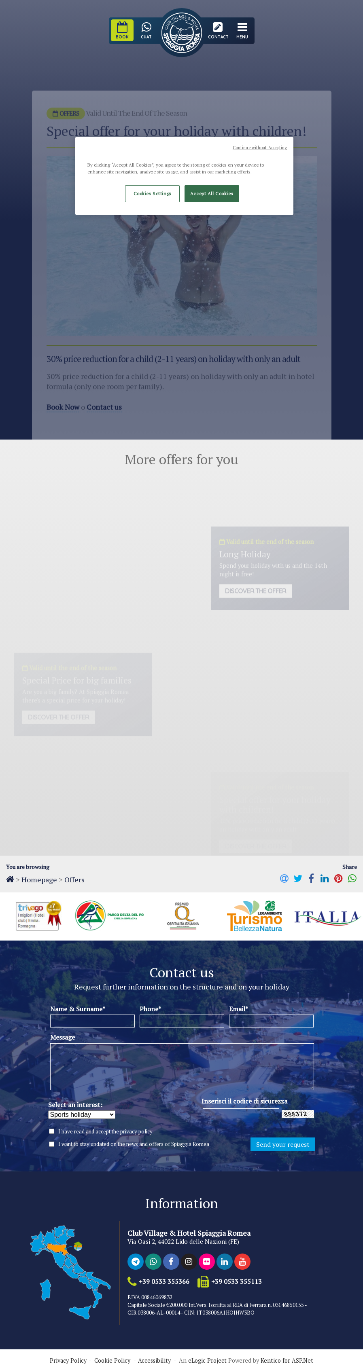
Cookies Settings (153, 193)
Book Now (63, 414)
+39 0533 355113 (236, 1281)
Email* (238, 1009)
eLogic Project (207, 1361)
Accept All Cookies (211, 193)
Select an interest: (75, 1104)
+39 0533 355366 (164, 1281)
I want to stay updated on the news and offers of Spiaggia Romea (133, 1144)
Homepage (39, 879)
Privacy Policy (68, 1361)
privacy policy (136, 1131)
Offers (74, 879)
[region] (184, 176)
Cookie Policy (112, 1361)
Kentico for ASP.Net (287, 1361)
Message (62, 1037)
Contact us (104, 414)
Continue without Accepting (260, 147)
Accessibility (154, 1361)
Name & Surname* (77, 1009)
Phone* (150, 1009)
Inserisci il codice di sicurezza (244, 1101)
